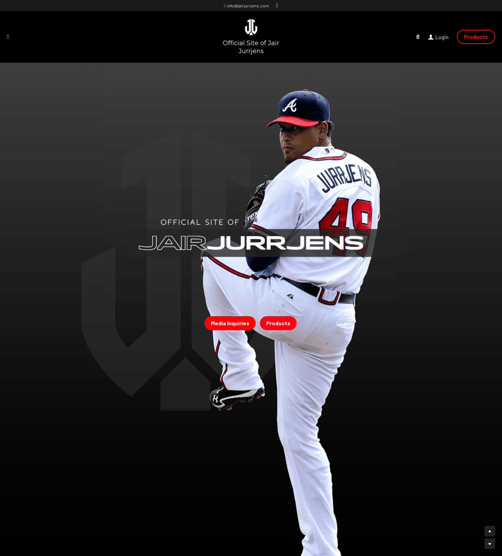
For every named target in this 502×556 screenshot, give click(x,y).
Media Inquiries (230, 323)
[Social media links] (277, 5)
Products (476, 36)
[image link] (251, 26)
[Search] (417, 37)
